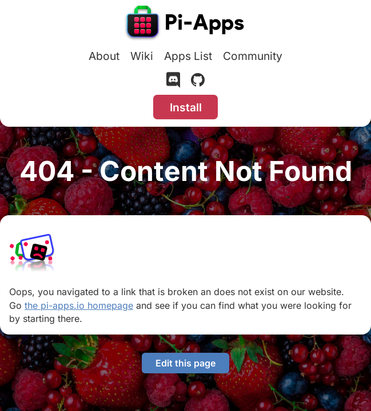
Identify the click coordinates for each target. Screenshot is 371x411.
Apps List (188, 56)
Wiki (141, 56)
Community (252, 56)
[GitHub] (198, 82)
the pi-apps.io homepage (79, 305)
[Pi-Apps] (185, 24)
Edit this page (185, 363)
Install (186, 107)
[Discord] (173, 82)
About (104, 56)
